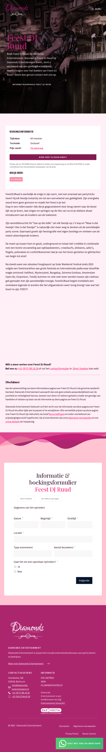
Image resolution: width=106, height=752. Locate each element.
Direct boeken (81, 368)
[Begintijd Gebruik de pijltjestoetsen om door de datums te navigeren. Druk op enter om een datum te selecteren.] (53, 524)
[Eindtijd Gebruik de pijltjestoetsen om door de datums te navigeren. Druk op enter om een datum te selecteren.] (80, 524)
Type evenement (23, 547)
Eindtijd (72, 518)
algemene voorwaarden (80, 417)
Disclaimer (64, 726)
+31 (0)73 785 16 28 (28, 368)
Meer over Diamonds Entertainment (26, 663)
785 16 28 (25, 692)
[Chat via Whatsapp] (79, 743)
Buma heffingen (57, 414)
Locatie (18, 532)
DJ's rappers (13, 30)
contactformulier (59, 368)
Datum (17, 518)
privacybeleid (12, 421)
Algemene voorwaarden (84, 726)
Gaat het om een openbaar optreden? (35, 561)
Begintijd (45, 518)
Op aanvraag (36, 148)
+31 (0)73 (16, 692)
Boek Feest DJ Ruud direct (53, 157)
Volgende (84, 580)
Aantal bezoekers (63, 547)
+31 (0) (15, 696)
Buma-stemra (89, 733)
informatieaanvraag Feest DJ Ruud (31, 84)
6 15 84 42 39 (24, 696)
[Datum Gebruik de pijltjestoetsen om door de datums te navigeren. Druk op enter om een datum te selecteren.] (26, 524)
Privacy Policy (71, 733)
